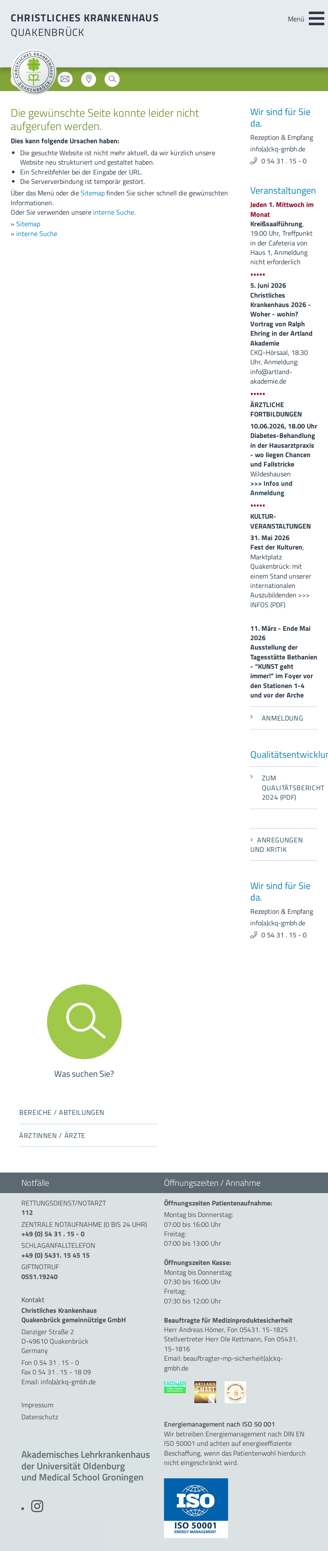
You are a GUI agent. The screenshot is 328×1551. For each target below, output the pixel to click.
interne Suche (113, 212)
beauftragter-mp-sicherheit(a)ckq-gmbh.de (223, 1363)
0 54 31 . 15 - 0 (284, 161)
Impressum (37, 1405)
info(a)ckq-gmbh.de (277, 149)
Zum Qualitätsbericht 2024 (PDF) (283, 787)
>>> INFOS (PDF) (280, 599)
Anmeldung (276, 718)
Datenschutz (39, 1417)
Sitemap (93, 193)
